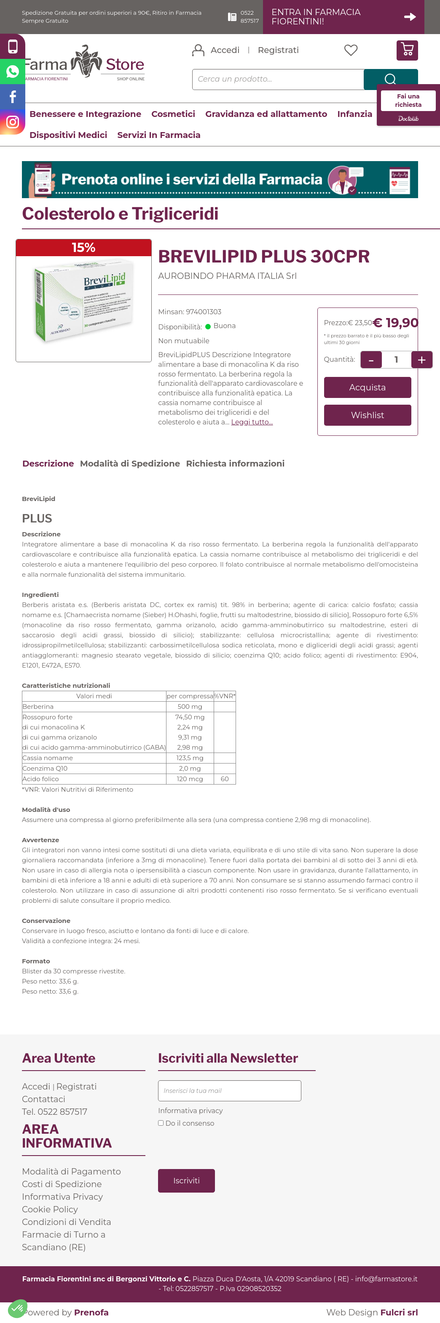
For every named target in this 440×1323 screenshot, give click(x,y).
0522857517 (194, 1289)
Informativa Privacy (62, 1197)
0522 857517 (265, 17)
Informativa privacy (190, 1111)
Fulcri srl (399, 1313)
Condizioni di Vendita (66, 1222)
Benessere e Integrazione (85, 114)
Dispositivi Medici (68, 135)
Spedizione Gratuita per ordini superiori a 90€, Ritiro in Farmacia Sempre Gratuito (113, 17)
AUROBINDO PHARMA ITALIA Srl (227, 276)
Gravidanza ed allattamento (266, 114)
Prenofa (91, 1313)
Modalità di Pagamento (71, 1172)
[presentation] (222, 1148)
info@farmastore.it (386, 1279)
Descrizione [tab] (48, 464)
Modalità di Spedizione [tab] (130, 464)
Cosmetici (173, 114)
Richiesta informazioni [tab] (235, 464)
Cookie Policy (50, 1210)
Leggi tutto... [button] (252, 423)
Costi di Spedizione (62, 1185)
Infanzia (355, 114)
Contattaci (43, 1100)
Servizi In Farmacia (159, 135)
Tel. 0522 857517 (54, 1112)
